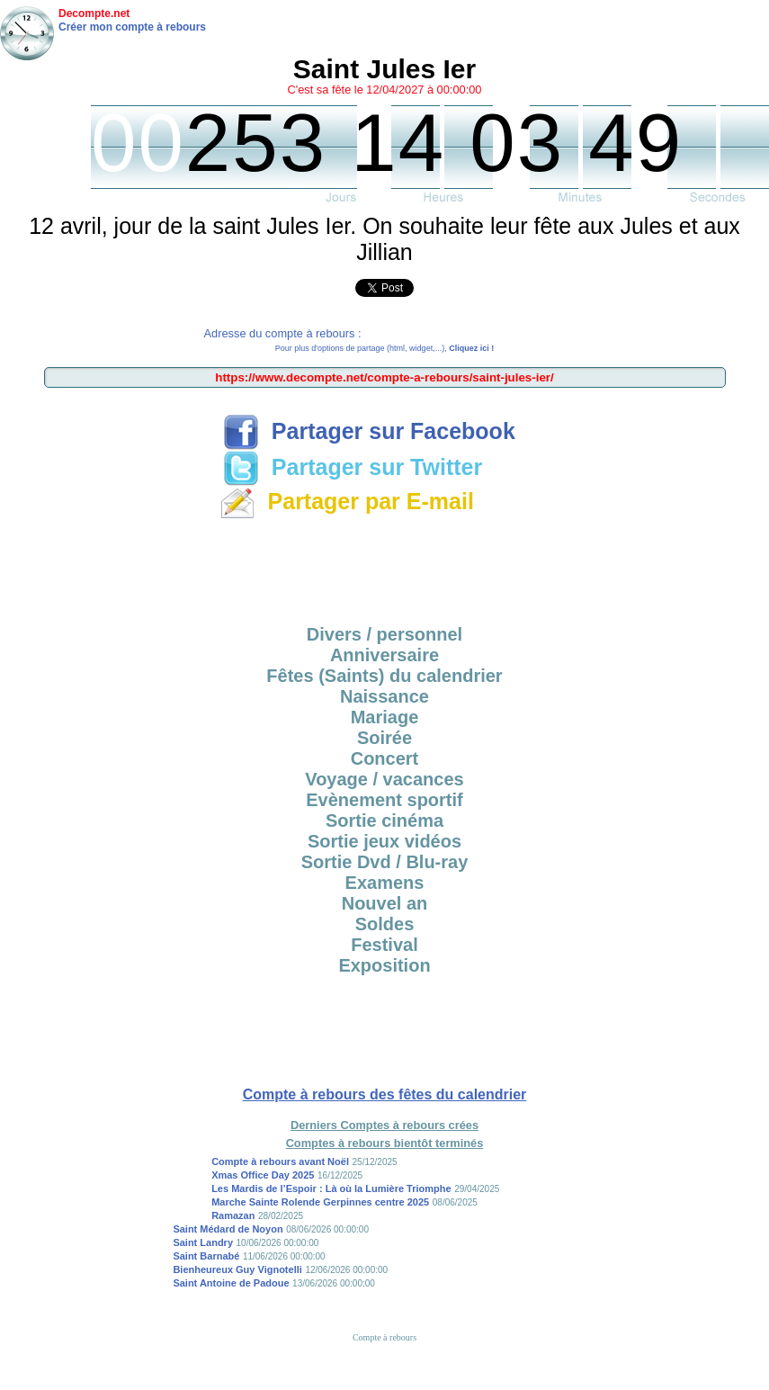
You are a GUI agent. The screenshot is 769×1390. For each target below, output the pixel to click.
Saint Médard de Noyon (227, 1229)
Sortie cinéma (384, 820)
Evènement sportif (384, 800)
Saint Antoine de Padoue (231, 1283)
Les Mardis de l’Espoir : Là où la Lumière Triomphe (331, 1188)
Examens (385, 882)
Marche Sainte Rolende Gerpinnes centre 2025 (320, 1202)
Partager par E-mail (346, 501)
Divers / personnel (384, 634)
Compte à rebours (384, 1337)
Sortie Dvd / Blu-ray (385, 862)
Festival (384, 945)
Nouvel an (385, 903)
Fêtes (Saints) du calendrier (384, 676)
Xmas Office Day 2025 (262, 1175)
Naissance (384, 696)
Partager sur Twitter (352, 467)
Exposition (384, 965)
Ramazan (233, 1215)
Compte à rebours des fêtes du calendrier (385, 1094)
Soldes (385, 924)
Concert (385, 758)
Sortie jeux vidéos (384, 841)
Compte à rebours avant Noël (280, 1161)
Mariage (385, 717)
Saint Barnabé (206, 1256)
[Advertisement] (385, 565)
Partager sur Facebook (369, 431)
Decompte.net (94, 13)
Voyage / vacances (384, 779)
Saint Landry (203, 1242)
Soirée (384, 738)
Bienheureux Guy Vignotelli (237, 1269)
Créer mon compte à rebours (132, 27)
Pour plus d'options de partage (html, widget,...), (384, 348)
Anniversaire (384, 655)
